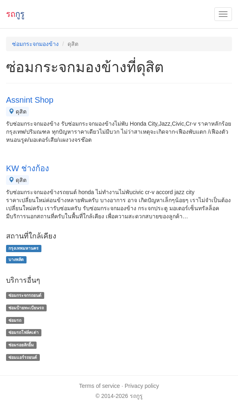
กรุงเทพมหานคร (23, 248)
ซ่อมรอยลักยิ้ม (21, 344)
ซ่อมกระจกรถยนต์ (24, 295)
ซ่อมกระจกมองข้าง (35, 44)
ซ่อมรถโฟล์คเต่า (23, 332)
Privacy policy (142, 386)
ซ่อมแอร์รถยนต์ (22, 357)
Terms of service (99, 386)
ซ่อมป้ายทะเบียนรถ (26, 307)
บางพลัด (16, 259)
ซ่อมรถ (14, 320)
